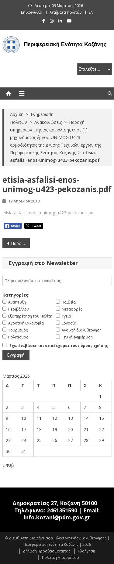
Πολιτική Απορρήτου (60, 557)
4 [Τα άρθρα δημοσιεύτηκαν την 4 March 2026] (38, 407)
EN (91, 12)
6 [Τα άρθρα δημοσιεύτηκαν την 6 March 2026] (69, 407)
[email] (57, 280)
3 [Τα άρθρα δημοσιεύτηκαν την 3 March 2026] (22, 407)
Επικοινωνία (31, 12)
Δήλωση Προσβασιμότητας (46, 551)
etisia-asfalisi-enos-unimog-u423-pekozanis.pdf (48, 213)
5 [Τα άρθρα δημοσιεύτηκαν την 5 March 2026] (53, 407)
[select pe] (94, 69)
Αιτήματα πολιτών (65, 12)
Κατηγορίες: (15, 295)
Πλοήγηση (86, 551)
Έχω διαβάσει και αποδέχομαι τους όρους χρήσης (58, 345)
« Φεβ (8, 465)
